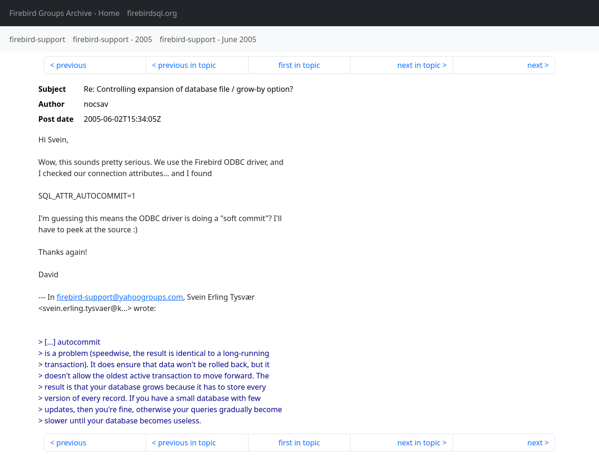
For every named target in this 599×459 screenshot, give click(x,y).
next (535, 65)
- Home (64, 13)
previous (71, 65)
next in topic (418, 65)
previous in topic (187, 65)
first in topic (299, 65)
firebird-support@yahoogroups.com (120, 297)
